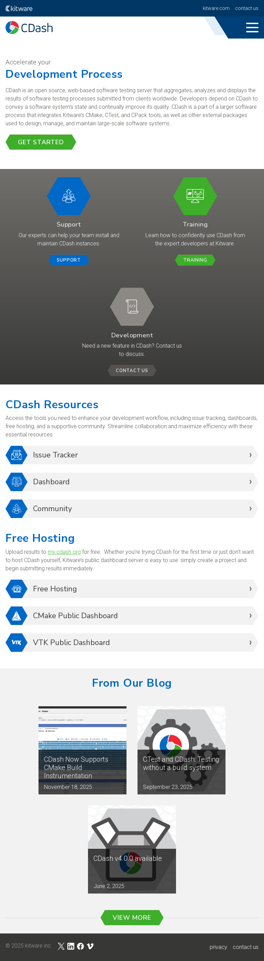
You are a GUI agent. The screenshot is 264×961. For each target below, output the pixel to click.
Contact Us (246, 8)
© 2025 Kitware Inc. (29, 946)
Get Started (41, 142)
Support (69, 260)
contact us (245, 947)
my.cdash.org (64, 552)
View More (132, 918)
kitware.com (216, 8)
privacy (218, 947)
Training (195, 260)
